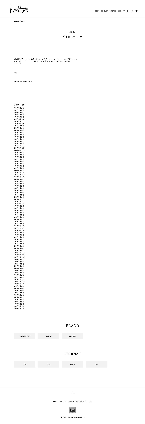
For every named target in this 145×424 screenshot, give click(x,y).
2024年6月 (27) (19, 159)
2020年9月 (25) (19, 259)
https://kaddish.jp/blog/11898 (23, 81)
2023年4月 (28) (19, 190)
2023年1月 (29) (19, 197)
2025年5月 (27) (19, 135)
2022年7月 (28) (19, 210)
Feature (72, 364)
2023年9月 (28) (19, 179)
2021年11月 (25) (19, 228)
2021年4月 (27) (19, 244)
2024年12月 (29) (19, 146)
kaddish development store (19, 8)
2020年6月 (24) (19, 266)
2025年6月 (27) (19, 132)
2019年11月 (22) (19, 281)
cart (128, 11)
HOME (16, 21)
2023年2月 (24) (19, 195)
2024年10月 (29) (19, 150)
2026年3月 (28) (19, 112)
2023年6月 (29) (19, 186)
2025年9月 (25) (19, 126)
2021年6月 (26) (19, 239)
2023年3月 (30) (19, 192)
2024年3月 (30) (19, 166)
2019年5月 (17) (19, 295)
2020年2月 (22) (19, 275)
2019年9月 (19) (19, 286)
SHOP (97, 11)
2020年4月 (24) (19, 270)
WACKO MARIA (24, 336)
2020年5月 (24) (19, 268)
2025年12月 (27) (19, 119)
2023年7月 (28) (19, 183)
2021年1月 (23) (19, 250)
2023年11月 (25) (19, 175)
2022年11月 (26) (19, 201)
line (136, 11)
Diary (24, 364)
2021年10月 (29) (19, 230)
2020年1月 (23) (19, 277)
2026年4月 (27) (19, 110)
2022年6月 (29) (19, 212)
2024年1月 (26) (19, 170)
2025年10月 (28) (19, 123)
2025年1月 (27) (19, 143)
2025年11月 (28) (19, 121)
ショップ (61, 401)
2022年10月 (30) (19, 204)
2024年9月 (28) (19, 152)
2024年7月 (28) (19, 157)
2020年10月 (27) (19, 257)
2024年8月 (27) (19, 155)
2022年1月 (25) (19, 224)
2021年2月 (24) (19, 248)
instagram (132, 11)
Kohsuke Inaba (26, 59)
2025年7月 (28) (19, 130)
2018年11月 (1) (19, 308)
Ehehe (23, 21)
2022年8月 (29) (19, 208)
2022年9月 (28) (19, 206)
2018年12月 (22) (19, 306)
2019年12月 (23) (19, 279)
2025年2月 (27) (19, 141)
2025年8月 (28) (19, 128)
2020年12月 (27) (19, 253)
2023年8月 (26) (19, 181)
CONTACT (104, 11)
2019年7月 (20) (19, 290)
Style (48, 364)
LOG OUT (121, 11)
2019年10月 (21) (19, 284)
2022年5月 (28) (19, 215)
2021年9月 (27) (19, 232)
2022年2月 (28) (19, 221)
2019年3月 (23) (19, 299)
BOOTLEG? (72, 336)
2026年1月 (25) (19, 117)
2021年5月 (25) (19, 241)
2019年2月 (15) (19, 301)
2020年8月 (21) (19, 261)
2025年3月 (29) (19, 139)
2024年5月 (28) (19, 161)
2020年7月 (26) (19, 264)
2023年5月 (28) (19, 188)
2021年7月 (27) (19, 237)
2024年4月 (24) (19, 163)
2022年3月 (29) (19, 219)
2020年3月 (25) (19, 273)
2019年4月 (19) (19, 297)
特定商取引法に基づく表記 (84, 401)
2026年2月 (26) (19, 114)
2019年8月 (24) (19, 288)
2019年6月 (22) (19, 293)
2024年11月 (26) (19, 148)
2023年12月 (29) (19, 172)
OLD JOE (49, 336)
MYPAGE (113, 11)
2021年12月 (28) (19, 226)
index (72, 392)
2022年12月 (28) (19, 199)
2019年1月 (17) (19, 304)
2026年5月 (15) (19, 108)
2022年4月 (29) (19, 217)
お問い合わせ (70, 401)
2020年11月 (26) (19, 255)
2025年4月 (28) (19, 137)
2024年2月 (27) (19, 168)
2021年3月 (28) (19, 246)
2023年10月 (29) (19, 177)
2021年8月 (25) (19, 235)
